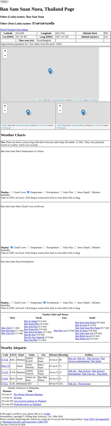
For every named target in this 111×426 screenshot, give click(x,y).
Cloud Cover (20, 192)
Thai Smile (96, 361)
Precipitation (52, 192)
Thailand (11, 29)
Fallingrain (95, 100)
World (3, 29)
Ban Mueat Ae (82, 338)
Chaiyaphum (22, 29)
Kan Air (72, 358)
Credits (46, 414)
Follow (4, 1)
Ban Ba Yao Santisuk (34, 337)
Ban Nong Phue (31, 324)
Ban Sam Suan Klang (85, 322)
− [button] (5, 56)
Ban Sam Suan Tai (84, 333)
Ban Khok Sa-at (83, 336)
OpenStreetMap (58, 100)
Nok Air (81, 358)
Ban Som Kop (31, 326)
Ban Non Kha (8, 330)
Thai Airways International (86, 359)
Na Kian (18, 397)
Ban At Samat (30, 321)
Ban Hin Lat (60, 330)
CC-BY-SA (78, 100)
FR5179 (5, 366)
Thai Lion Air (89, 373)
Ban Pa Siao (81, 325)
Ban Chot (6, 328)
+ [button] (5, 51)
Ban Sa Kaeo (81, 330)
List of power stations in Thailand (30, 401)
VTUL (5, 383)
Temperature (36, 192)
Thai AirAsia (93, 358)
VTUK (5, 360)
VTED (5, 378)
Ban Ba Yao (29, 334)
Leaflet (39, 100)
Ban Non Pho (30, 340)
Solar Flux (68, 192)
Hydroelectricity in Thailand (27, 404)
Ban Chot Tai (7, 333)
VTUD (5, 372)
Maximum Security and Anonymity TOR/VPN (25, 422)
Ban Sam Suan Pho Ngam (87, 328)
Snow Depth (83, 192)
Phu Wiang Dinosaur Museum (28, 394)
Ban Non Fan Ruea (33, 332)
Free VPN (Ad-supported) (96, 419)
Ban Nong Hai (31, 329)
